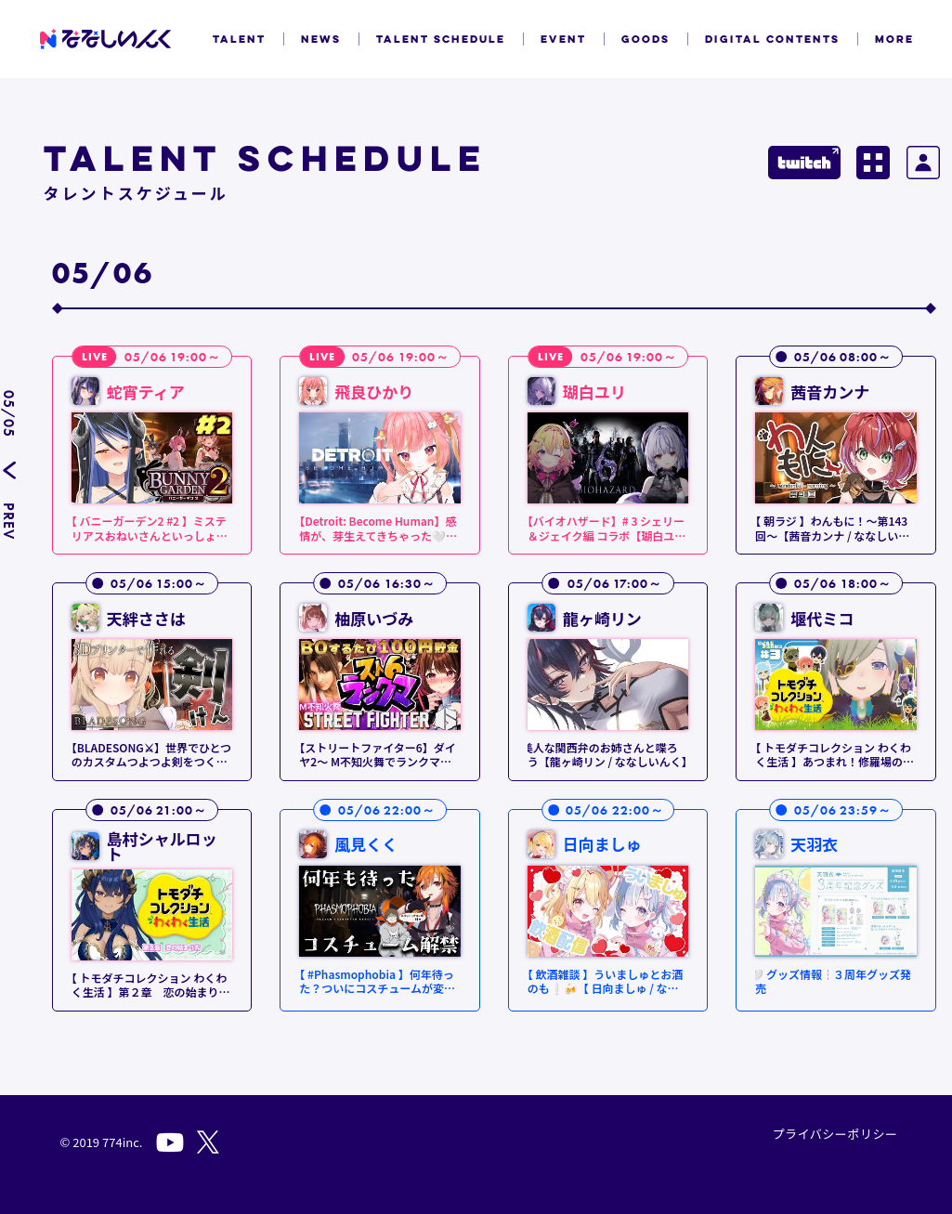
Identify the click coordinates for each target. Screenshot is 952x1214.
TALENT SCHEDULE (440, 39)
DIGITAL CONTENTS (772, 39)
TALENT (239, 39)
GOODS (645, 39)
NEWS (321, 39)
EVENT (563, 39)
